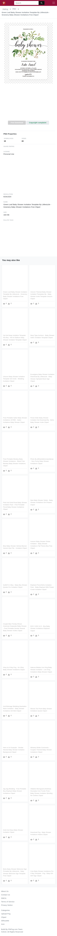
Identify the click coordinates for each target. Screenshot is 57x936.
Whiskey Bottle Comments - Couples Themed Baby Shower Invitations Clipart (29, 750)
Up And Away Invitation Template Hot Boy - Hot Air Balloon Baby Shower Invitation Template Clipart (15, 337)
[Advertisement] (28, 103)
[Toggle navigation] (53, 3)
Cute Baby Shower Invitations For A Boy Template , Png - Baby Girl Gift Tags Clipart (30, 874)
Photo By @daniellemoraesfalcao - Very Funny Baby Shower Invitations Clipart (30, 462)
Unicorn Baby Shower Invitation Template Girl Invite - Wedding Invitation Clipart (25, 378)
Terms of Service (7, 902)
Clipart (3, 917)
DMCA (3, 898)
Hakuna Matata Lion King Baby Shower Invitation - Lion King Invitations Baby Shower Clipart (29, 670)
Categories (5, 910)
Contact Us (5, 895)
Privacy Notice (7, 905)
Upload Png (5, 914)
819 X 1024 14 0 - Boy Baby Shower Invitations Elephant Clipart (40, 628)
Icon (2, 924)
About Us (5, 891)
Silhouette (5, 921)
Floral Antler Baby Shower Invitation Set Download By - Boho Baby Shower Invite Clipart (30, 421)
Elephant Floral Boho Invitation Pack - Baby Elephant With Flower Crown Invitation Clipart (42, 587)
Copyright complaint (37, 123)
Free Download (17, 123)
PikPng (5, 9)
